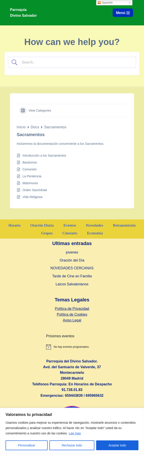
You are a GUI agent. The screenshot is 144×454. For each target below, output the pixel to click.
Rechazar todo (72, 445)
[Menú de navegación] (123, 12)
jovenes (72, 252)
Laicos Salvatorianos (72, 284)
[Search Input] (76, 62)
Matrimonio (30, 183)
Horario (14, 225)
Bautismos (29, 162)
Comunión (29, 169)
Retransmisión (124, 225)
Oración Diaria (42, 225)
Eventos (69, 225)
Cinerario (70, 233)
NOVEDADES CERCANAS (72, 268)
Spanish (105, 2)
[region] (72, 431)
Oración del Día (72, 260)
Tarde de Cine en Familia (72, 276)
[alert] (93, 347)
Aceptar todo (117, 445)
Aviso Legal (72, 320)
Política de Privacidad (72, 309)
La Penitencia (31, 176)
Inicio (21, 127)
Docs (35, 127)
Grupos (47, 233)
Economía (95, 233)
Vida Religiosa (32, 197)
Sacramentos (55, 127)
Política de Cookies (72, 314)
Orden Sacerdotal (34, 190)
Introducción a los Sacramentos (44, 155)
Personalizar (26, 445)
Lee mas (75, 433)
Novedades (94, 225)
